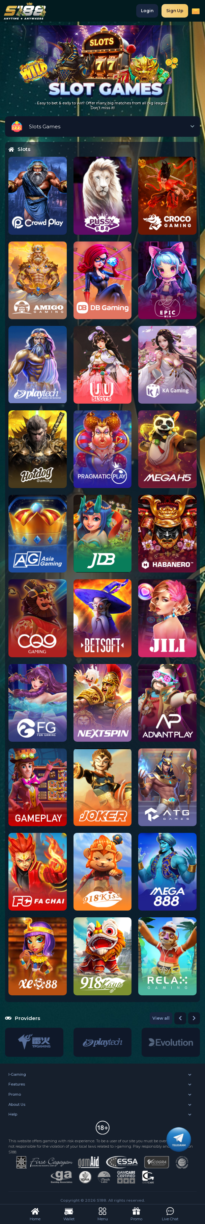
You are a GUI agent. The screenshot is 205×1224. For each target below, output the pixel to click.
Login (147, 10)
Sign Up (174, 10)
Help (12, 1114)
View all (161, 1018)
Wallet (69, 1213)
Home (35, 1213)
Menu (102, 1213)
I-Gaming (17, 1074)
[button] (180, 1018)
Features (16, 1084)
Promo (14, 1094)
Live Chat (170, 1213)
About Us (16, 1104)
